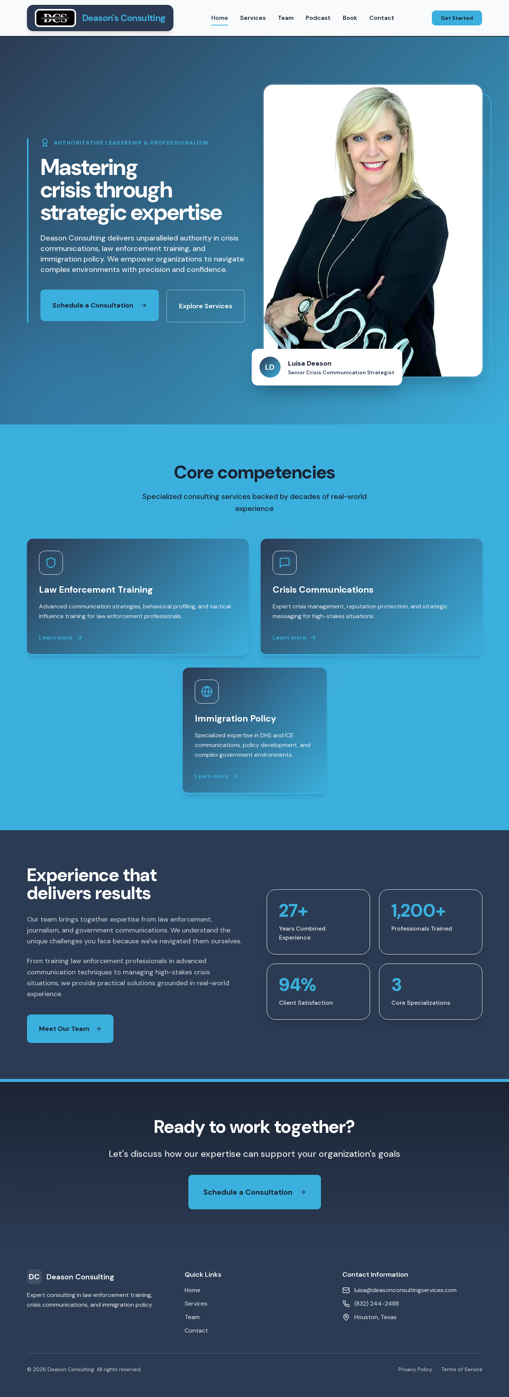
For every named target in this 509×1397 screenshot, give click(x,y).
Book (350, 18)
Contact (381, 18)
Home (219, 19)
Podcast (318, 18)
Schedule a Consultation (99, 305)
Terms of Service (461, 1369)
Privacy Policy (415, 1369)
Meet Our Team (66, 1028)
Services (253, 18)
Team (286, 18)
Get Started (457, 18)
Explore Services (205, 306)
